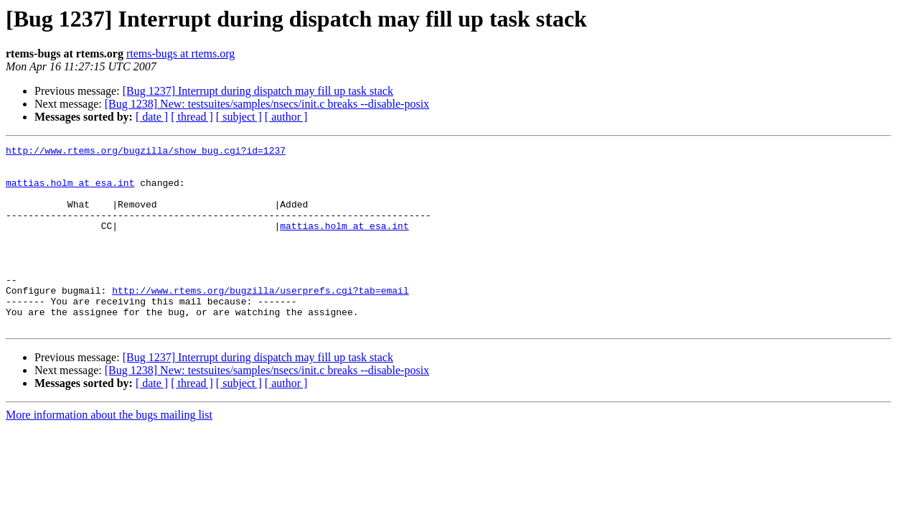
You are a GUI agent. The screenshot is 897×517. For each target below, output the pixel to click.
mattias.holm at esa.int (70, 191)
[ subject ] (239, 117)
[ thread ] (192, 117)
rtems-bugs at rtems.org (180, 53)
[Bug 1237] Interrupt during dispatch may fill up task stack (258, 91)
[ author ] (286, 117)
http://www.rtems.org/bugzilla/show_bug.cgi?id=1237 (146, 152)
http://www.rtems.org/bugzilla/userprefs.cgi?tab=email (260, 320)
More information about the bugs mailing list (109, 451)
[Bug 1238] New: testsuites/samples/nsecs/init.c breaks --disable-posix (267, 104)
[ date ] (152, 117)
